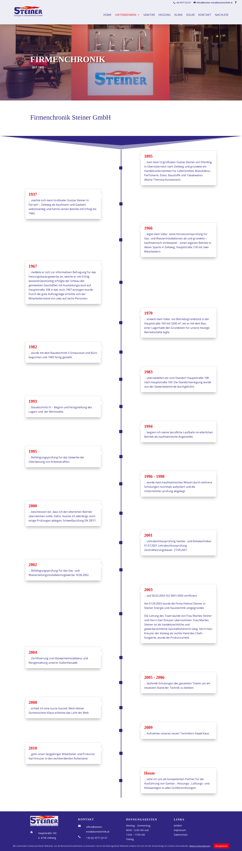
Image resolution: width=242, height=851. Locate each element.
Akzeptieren (221, 845)
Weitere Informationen (199, 846)
